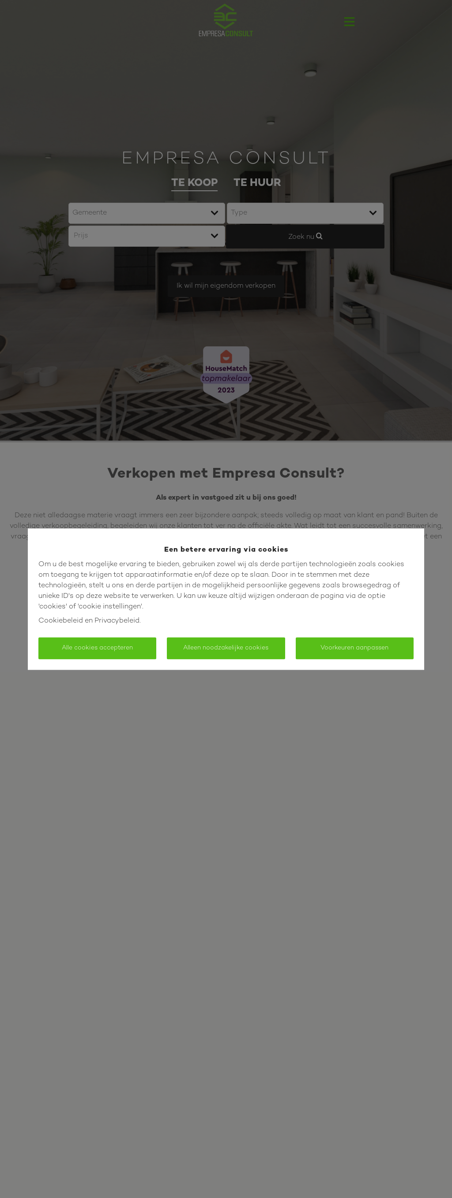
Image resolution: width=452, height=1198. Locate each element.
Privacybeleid (116, 621)
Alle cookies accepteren (97, 648)
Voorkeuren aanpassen (354, 648)
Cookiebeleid (60, 621)
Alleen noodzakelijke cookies (225, 648)
